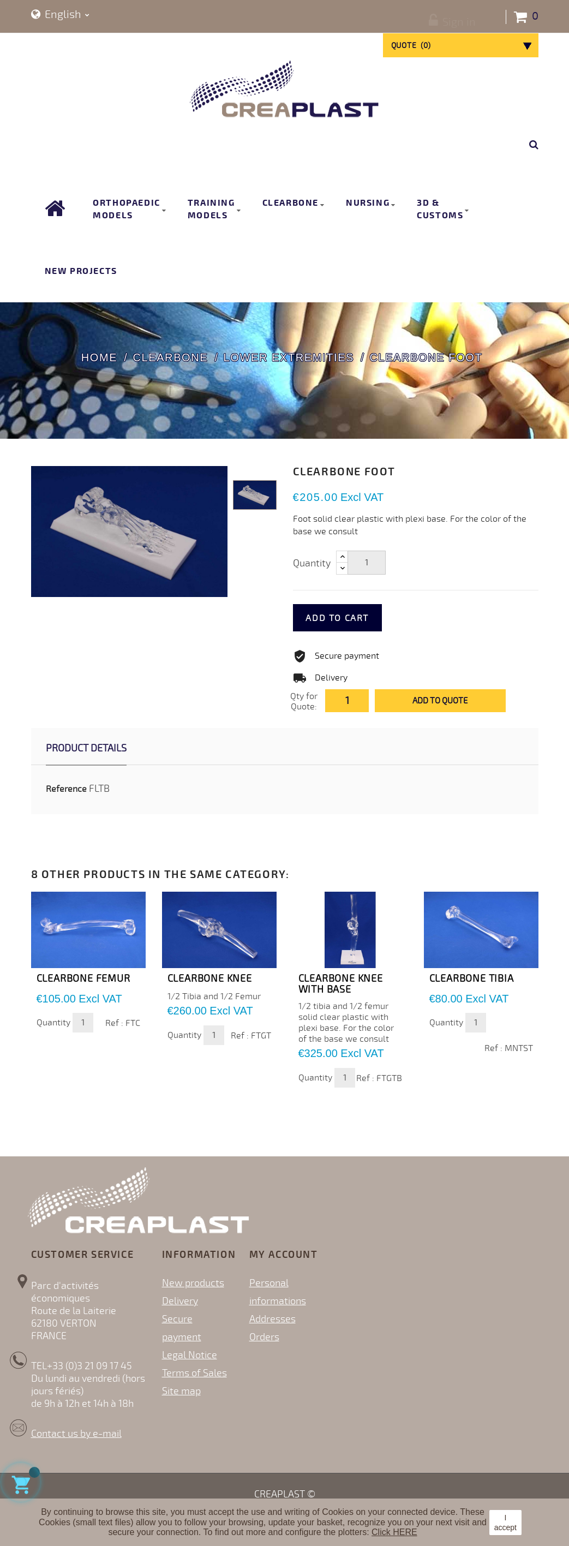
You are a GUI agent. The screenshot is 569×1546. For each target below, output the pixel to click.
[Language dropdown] (60, 15)
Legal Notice (189, 1355)
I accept (505, 1522)
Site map (181, 1391)
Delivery (180, 1301)
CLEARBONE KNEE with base (340, 983)
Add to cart (354, 618)
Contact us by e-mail (76, 1434)
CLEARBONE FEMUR (83, 978)
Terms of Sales (194, 1373)
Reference (66, 789)
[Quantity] (367, 563)
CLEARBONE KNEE (209, 978)
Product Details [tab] (86, 748)
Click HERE (394, 1532)
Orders (264, 1337)
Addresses (272, 1319)
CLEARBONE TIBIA (471, 978)
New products (193, 1283)
